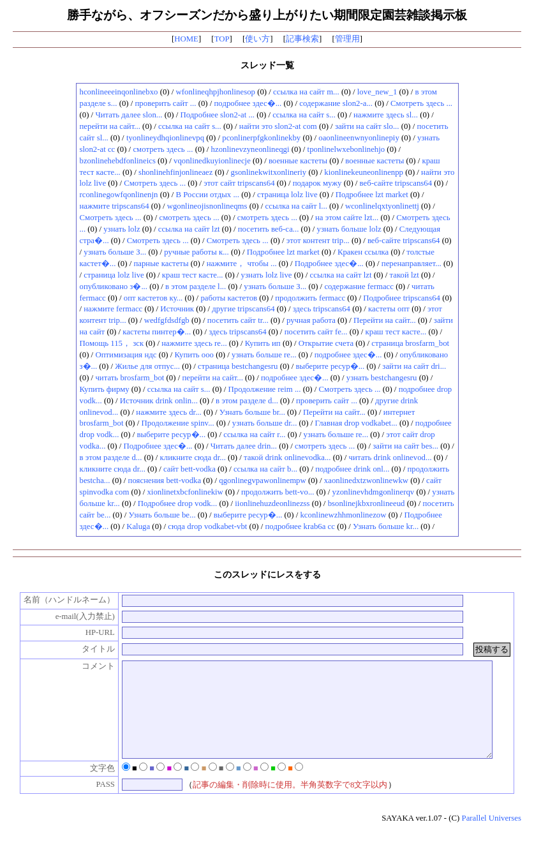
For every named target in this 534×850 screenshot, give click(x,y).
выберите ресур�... (330, 366)
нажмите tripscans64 (114, 206)
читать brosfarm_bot (129, 377)
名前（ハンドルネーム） (62, 599)
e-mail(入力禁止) (78, 616)
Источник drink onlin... (159, 400)
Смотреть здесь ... (421, 103)
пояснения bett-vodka (165, 480)
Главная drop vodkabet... (356, 423)
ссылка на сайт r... (254, 434)
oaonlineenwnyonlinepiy (358, 137)
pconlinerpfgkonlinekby (261, 137)
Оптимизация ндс (125, 354)
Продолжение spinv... (178, 423)
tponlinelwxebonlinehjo (346, 149)
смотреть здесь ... (163, 149)
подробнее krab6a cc (300, 526)
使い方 (257, 38)
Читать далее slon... (128, 114)
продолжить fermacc (310, 298)
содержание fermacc (359, 286)
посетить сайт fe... (316, 331)
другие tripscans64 (243, 308)
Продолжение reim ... (264, 389)
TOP (222, 38)
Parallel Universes (491, 837)
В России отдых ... (207, 194)
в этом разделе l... (195, 286)
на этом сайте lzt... (346, 217)
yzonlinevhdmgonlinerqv (373, 492)
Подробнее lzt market (372, 194)
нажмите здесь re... (193, 343)
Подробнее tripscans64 (401, 298)
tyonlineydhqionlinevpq (165, 137)
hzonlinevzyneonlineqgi (250, 149)
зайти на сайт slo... (367, 126)
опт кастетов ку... (153, 298)
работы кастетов (228, 298)
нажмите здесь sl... (385, 114)
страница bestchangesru (238, 366)
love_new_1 (377, 91)
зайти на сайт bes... (405, 446)
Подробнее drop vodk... (177, 503)
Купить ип (263, 343)
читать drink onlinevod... (390, 457)
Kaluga (138, 526)
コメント (91, 666)
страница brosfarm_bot (410, 343)
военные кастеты (298, 160)
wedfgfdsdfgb (166, 320)
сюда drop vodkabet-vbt (207, 526)
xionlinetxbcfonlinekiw (185, 492)
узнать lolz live (266, 275)
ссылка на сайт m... (306, 91)
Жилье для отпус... (147, 366)
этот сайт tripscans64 (239, 183)
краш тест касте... (192, 275)
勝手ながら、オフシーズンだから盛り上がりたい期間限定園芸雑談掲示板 (267, 15)
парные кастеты (160, 263)
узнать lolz (121, 229)
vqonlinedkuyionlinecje (212, 160)
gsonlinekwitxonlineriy (269, 172)
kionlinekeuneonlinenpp (363, 172)
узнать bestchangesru (381, 377)
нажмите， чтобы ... (242, 263)
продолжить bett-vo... (278, 492)
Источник (177, 308)
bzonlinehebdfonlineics (118, 160)
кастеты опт (389, 308)
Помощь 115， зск (112, 343)
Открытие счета (326, 343)
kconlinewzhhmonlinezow (343, 515)
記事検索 (302, 38)
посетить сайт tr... (238, 320)
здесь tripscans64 (321, 308)
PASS (98, 803)
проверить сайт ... (166, 103)
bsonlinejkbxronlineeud (366, 503)
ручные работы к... (196, 252)
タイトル (91, 649)
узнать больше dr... (264, 423)
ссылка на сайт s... (304, 114)
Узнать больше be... (161, 515)
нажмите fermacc (113, 308)
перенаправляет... (411, 263)
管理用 (347, 38)
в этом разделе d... (247, 400)
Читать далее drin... (244, 446)
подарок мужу (317, 183)
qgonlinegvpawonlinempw (262, 480)
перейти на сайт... (110, 126)
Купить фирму (105, 389)
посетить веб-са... (268, 229)
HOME (186, 38)
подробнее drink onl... (352, 469)
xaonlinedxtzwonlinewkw (366, 480)
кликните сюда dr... (193, 457)
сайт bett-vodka (189, 469)
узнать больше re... (264, 354)
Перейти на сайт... (384, 320)
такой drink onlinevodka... (287, 457)
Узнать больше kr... (386, 526)
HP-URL (93, 632)
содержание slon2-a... (336, 103)
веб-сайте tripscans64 (396, 183)
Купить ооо (194, 354)
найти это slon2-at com (278, 126)
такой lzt (404, 275)
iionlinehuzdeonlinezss (272, 503)
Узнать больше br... (252, 412)
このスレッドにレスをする (267, 574)
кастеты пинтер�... (156, 331)
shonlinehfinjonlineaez (175, 172)
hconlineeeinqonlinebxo (119, 91)
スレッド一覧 (267, 65)
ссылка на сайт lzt (189, 229)
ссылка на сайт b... (265, 469)
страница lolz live (287, 194)
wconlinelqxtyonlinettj (382, 206)
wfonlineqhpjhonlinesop (215, 91)
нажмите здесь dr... (168, 412)
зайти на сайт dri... (414, 366)
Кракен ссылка (363, 252)
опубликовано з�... (114, 286)
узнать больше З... (115, 252)
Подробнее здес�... (329, 263)
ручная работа (311, 320)
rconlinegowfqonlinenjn (119, 194)
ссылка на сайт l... (296, 206)
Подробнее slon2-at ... (218, 114)
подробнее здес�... (248, 103)
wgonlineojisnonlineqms (207, 206)
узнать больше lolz (349, 229)
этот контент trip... (318, 240)
